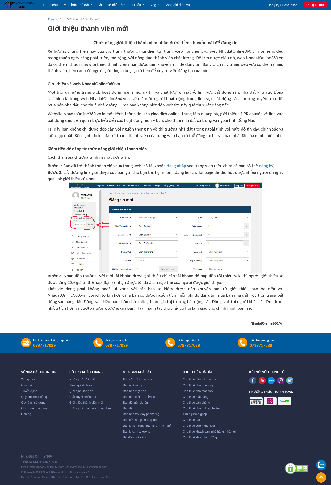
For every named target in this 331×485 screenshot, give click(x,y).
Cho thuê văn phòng (196, 402)
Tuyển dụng (29, 391)
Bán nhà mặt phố (134, 391)
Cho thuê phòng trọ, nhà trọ (201, 408)
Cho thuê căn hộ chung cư (200, 379)
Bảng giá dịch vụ (177, 5)
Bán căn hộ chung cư (137, 379)
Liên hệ (26, 414)
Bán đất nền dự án (135, 402)
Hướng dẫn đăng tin (82, 379)
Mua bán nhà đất (76, 5)
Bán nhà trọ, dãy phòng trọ (141, 414)
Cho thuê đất (191, 420)
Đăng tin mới (315, 5)
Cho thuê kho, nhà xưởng (200, 437)
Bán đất (128, 408)
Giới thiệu (27, 385)
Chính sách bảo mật (34, 408)
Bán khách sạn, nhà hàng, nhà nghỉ (147, 425)
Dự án (136, 5)
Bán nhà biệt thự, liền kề (139, 397)
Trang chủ (50, 5)
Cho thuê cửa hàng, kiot (199, 425)
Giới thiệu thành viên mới (86, 402)
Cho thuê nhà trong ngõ (198, 385)
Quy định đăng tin (81, 391)
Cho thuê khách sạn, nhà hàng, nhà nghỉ (210, 431)
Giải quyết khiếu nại (82, 397)
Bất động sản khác (135, 437)
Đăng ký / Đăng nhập (282, 5)
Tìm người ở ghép (195, 414)
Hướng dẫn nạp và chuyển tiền (90, 408)
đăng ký (266, 166)
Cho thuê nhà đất (110, 5)
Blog (152, 5)
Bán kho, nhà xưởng (136, 431)
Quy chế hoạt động (34, 397)
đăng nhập (176, 166)
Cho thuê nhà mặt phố (198, 391)
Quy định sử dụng (33, 402)
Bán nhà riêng (132, 385)
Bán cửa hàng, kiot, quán (140, 420)
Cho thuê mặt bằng (195, 397)
